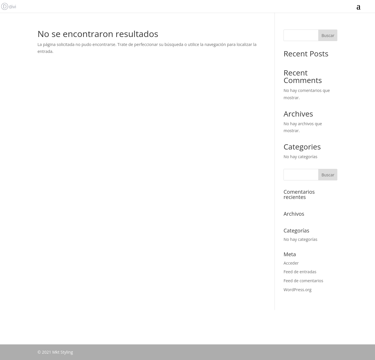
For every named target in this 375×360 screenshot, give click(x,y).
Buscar (327, 35)
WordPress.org (297, 289)
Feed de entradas (299, 271)
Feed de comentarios (303, 280)
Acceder (291, 263)
